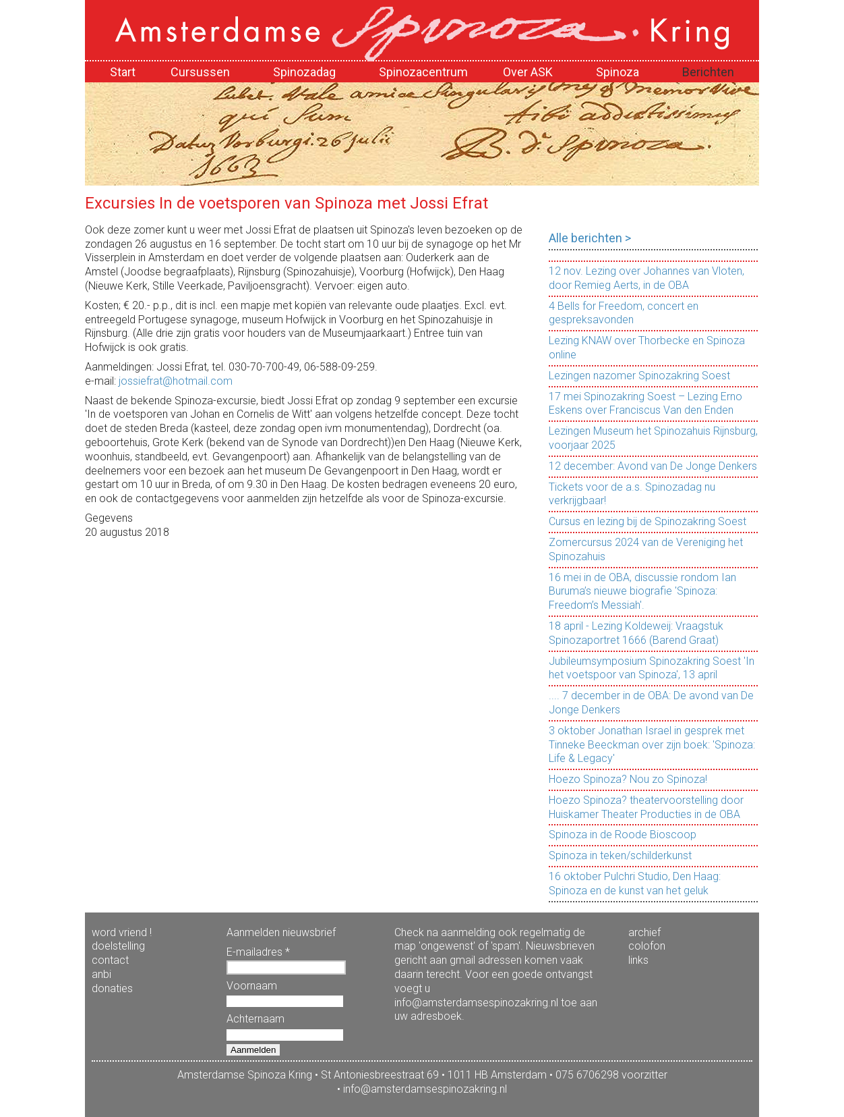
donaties (112, 988)
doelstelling (118, 945)
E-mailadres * (258, 952)
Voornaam (252, 985)
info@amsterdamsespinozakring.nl (425, 1089)
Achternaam (255, 1018)
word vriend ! (122, 932)
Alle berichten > (590, 238)
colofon (646, 945)
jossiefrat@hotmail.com (176, 381)
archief (644, 932)
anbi (101, 974)
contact (110, 960)
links (638, 960)
